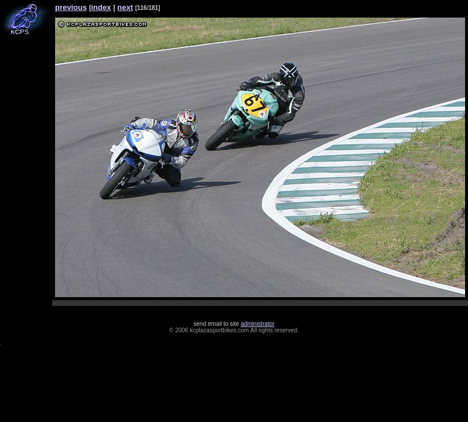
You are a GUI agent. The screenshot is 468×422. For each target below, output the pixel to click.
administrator (258, 324)
